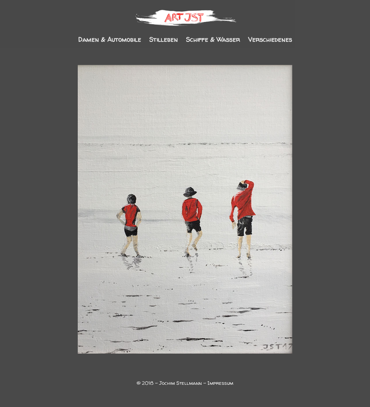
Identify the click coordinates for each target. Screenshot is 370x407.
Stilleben (163, 41)
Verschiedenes (270, 41)
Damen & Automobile (109, 41)
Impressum (220, 383)
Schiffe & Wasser (213, 41)
